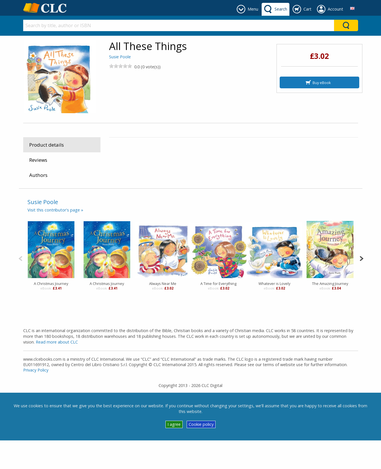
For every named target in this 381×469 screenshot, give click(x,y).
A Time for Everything (218, 312)
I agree (174, 453)
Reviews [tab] (38, 160)
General (214, 200)
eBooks (120, 200)
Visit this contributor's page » (55, 238)
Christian (194, 200)
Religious (172, 200)
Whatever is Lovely (274, 312)
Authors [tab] (38, 175)
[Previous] (20, 286)
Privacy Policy (35, 398)
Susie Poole (120, 56)
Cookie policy (201, 453)
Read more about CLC (57, 371)
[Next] (361, 286)
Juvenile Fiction (146, 200)
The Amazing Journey (330, 312)
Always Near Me (162, 312)
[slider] (120, 66)
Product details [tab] (46, 144)
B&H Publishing (315, 149)
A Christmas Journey (51, 312)
